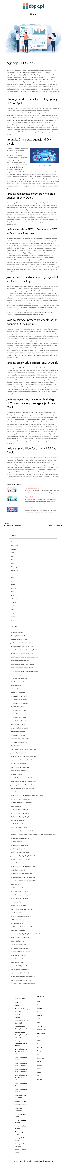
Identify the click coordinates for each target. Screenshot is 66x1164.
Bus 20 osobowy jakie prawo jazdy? (21, 824)
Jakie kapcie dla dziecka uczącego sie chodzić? (25, 881)
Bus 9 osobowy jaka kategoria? (20, 937)
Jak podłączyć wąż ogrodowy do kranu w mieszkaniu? (27, 795)
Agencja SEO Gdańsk (31, 508)
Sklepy (12, 592)
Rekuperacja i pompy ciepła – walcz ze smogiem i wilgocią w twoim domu (33, 835)
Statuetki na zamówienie (18, 692)
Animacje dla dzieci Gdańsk (19, 696)
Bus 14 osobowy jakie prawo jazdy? (21, 895)
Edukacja (13, 549)
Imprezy (13, 556)
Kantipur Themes (36, 1161)
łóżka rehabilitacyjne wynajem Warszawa (22, 664)
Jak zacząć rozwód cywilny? (19, 632)
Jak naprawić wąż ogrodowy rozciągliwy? (23, 874)
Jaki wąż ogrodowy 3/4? (18, 849)
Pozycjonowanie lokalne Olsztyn (20, 739)
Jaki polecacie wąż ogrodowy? (20, 891)
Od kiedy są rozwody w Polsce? (20, 636)
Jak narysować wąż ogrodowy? (20, 845)
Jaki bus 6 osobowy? (17, 774)
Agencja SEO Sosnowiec (32, 488)
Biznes (12, 542)
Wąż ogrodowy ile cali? (18, 913)
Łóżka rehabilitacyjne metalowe (20, 675)
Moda (12, 563)
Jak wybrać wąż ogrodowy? (19, 955)
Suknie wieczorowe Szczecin (19, 771)
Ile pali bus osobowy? (17, 806)
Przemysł (13, 585)
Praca (12, 577)
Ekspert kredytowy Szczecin (18, 707)
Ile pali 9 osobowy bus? (18, 941)
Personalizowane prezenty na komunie (22, 646)
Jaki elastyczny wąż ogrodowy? (20, 838)
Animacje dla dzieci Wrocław (19, 703)
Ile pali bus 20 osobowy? (18, 930)
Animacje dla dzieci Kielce (18, 717)
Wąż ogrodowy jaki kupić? (18, 945)
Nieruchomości (15, 570)
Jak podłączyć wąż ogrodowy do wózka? (23, 856)
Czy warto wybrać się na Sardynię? (21, 778)
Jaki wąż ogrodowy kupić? (18, 753)
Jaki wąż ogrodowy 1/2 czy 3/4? (20, 859)
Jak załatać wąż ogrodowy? (19, 966)
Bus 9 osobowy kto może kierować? (21, 927)
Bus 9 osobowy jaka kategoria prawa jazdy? (23, 756)
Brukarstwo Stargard (16, 685)
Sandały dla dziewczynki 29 (19, 827)
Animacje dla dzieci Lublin (18, 710)
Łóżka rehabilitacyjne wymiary (19, 678)
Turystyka (13, 606)
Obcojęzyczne (15, 574)
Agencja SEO (29, 497)
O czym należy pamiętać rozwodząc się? (23, 977)
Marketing (13, 560)
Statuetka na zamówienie (18, 732)
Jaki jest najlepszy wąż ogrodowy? (21, 916)
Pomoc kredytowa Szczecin (18, 721)
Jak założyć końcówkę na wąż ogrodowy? (23, 877)
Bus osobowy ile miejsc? (18, 870)
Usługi (12, 613)
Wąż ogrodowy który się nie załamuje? (22, 788)
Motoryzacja (14, 567)
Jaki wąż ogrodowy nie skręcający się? (22, 803)
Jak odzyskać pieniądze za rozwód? (21, 643)
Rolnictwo (13, 588)
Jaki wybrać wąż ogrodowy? (19, 810)
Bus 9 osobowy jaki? (17, 888)
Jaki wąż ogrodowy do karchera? (20, 813)
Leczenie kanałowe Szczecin (19, 863)
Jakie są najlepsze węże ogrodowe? (21, 799)
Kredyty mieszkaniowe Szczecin (19, 728)
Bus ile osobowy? (16, 884)
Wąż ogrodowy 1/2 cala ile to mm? (21, 760)
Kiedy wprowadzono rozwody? (20, 639)
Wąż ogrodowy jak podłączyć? (20, 969)
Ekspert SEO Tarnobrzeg (17, 746)
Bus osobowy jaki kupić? (18, 820)
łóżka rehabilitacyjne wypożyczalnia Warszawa (24, 657)
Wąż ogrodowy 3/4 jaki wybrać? (20, 767)
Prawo (12, 581)
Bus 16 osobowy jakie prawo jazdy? (21, 792)
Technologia (14, 599)
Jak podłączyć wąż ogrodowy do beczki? (23, 866)
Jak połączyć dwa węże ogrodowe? (21, 785)
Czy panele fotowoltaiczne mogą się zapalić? (24, 749)
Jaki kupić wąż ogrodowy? (18, 764)
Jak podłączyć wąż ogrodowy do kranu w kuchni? (25, 934)
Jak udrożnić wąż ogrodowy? (19, 898)
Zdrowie (13, 620)
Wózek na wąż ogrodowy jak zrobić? (22, 831)
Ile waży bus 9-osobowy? (18, 920)
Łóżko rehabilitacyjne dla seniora (20, 682)
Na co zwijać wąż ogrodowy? (20, 817)
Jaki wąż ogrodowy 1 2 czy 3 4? (20, 842)
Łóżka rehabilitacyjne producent (20, 661)
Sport (12, 595)
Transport (13, 602)
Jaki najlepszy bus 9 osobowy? (20, 948)
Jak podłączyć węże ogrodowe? (20, 902)
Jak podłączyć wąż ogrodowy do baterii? (23, 984)
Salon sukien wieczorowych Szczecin (21, 952)
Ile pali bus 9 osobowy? (18, 962)
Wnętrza (13, 617)
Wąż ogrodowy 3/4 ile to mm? (20, 973)
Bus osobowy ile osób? (17, 959)
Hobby (12, 553)
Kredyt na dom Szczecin (18, 724)
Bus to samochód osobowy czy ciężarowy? (23, 781)
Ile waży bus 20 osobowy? (18, 906)
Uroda (12, 609)
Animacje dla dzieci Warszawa (19, 714)
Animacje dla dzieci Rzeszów (19, 700)
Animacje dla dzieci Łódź (18, 735)
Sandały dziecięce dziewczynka (20, 852)
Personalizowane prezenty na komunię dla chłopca (25, 650)
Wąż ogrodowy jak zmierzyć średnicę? (22, 909)
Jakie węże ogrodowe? (17, 923)
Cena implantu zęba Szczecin (19, 742)
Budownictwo (14, 545)
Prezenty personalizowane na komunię (22, 653)
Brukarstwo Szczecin (16, 689)
